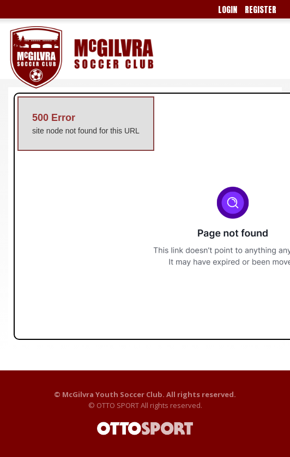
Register (260, 9)
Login (227, 9)
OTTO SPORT (117, 405)
